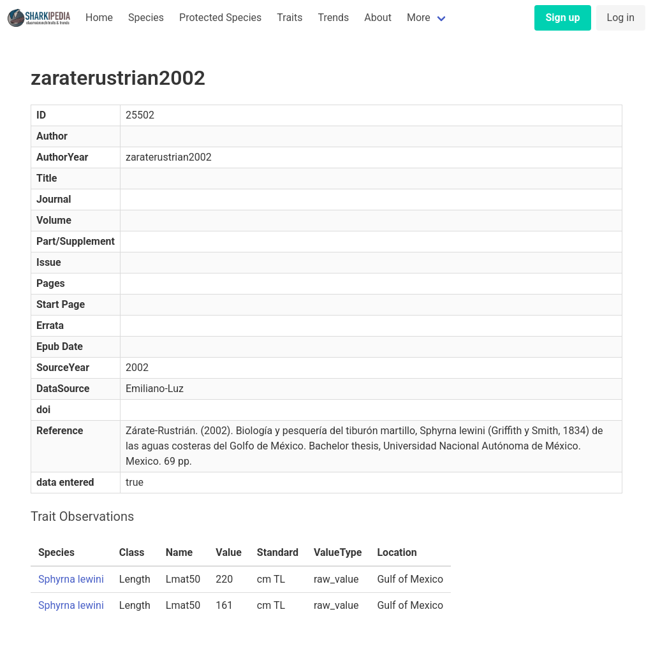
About (378, 17)
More (418, 17)
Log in (621, 17)
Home (99, 17)
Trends (333, 17)
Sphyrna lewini (71, 579)
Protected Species (220, 17)
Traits (289, 17)
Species (146, 17)
